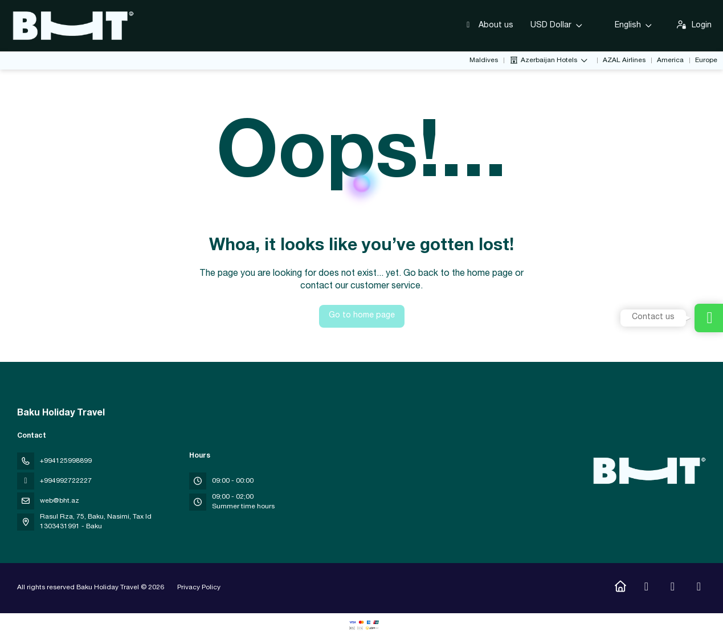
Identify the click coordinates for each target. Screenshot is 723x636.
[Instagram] (646, 588)
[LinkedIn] (699, 588)
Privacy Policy (198, 587)
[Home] (620, 588)
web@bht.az (59, 501)
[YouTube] (672, 588)
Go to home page (362, 316)
